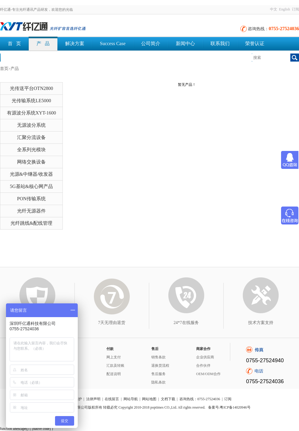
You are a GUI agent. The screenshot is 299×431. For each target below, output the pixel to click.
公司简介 (150, 43)
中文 (273, 9)
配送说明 (113, 374)
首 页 (14, 43)
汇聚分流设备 (31, 137)
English (284, 9)
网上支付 (113, 357)
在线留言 (112, 399)
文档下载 (17, 57)
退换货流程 (160, 365)
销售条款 (158, 357)
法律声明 (93, 399)
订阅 (295, 9)
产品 (14, 68)
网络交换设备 (31, 161)
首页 (4, 68)
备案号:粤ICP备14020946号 (229, 407)
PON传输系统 (31, 198)
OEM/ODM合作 (208, 374)
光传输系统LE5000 (31, 100)
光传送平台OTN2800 (31, 88)
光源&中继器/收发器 (31, 174)
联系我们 (220, 43)
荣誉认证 (254, 43)
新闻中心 (185, 43)
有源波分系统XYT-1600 (31, 112)
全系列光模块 (31, 149)
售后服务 (158, 374)
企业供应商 (205, 357)
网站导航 (130, 399)
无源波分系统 (31, 125)
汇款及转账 (115, 365)
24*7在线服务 (186, 322)
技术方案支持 (260, 322)
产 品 (43, 43)
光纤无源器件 (31, 210)
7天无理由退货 (111, 322)
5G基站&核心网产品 (31, 186)
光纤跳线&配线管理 (31, 223)
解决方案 (74, 43)
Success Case (113, 43)
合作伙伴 (203, 365)
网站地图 (149, 399)
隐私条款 (158, 382)
